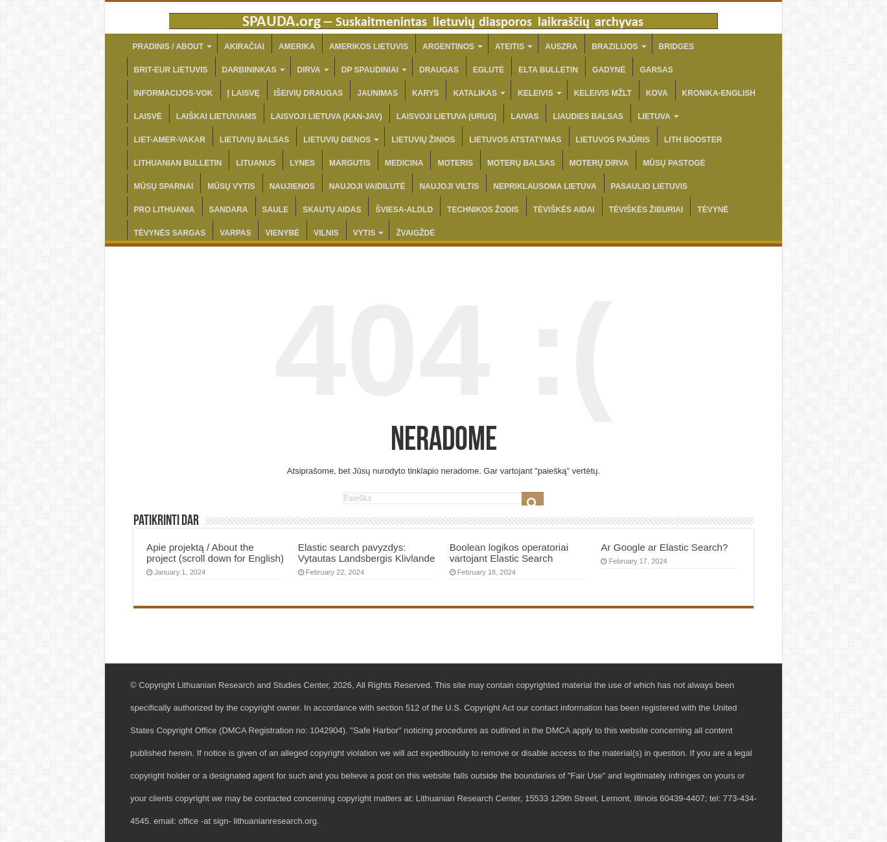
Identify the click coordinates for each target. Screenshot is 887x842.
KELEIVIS (535, 93)
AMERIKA (297, 46)
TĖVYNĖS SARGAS (170, 233)
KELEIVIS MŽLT (603, 93)
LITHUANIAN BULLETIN (178, 163)
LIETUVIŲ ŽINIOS (423, 139)
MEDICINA (404, 163)
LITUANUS (255, 163)
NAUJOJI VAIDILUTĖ (367, 186)
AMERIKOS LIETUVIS (368, 46)
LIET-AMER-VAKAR (169, 139)
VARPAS (235, 233)
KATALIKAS (475, 93)
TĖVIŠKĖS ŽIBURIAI (646, 209)
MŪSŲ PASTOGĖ (674, 163)
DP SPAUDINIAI (369, 69)
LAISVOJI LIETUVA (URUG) (447, 116)
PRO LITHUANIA (164, 209)
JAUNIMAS (377, 93)
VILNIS (326, 233)
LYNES (302, 163)
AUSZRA (561, 46)
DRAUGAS (439, 69)
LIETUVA (654, 116)
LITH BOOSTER (693, 139)
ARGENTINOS (448, 46)
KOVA (657, 93)
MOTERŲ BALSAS (521, 163)
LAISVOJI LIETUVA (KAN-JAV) (326, 116)
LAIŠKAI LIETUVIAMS (216, 116)
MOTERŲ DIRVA (599, 163)
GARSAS (656, 69)
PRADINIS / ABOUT (168, 46)
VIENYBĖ (282, 233)
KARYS (425, 93)
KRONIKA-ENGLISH (718, 93)
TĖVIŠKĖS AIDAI (564, 209)
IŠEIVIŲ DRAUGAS (308, 93)
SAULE (275, 209)
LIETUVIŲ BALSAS (254, 139)
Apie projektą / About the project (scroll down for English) (215, 553)
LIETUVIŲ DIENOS (337, 139)
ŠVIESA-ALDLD (404, 209)
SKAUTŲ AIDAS (332, 209)
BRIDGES (677, 46)
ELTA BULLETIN (548, 69)
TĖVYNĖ (712, 209)
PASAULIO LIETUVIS (649, 186)
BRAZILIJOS (615, 46)
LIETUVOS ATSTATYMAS (515, 139)
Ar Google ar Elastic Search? (664, 547)
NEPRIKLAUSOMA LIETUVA (544, 186)
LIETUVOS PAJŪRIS (613, 139)
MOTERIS (455, 163)
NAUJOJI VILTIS (449, 186)
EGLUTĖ (489, 69)
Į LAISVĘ (243, 93)
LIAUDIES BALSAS (588, 116)
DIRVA (309, 69)
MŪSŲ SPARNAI (164, 186)
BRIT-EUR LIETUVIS (171, 69)
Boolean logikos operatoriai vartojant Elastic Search (509, 553)
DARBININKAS (249, 69)
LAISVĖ (148, 116)
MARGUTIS (350, 163)
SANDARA (228, 209)
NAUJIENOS (292, 186)
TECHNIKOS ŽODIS (483, 209)
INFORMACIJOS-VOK (173, 93)
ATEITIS (509, 46)
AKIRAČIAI (244, 46)
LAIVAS (524, 116)
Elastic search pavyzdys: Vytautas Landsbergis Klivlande (366, 553)
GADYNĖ (608, 69)
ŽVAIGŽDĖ (415, 233)
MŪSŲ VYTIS (231, 186)
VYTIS (364, 233)
